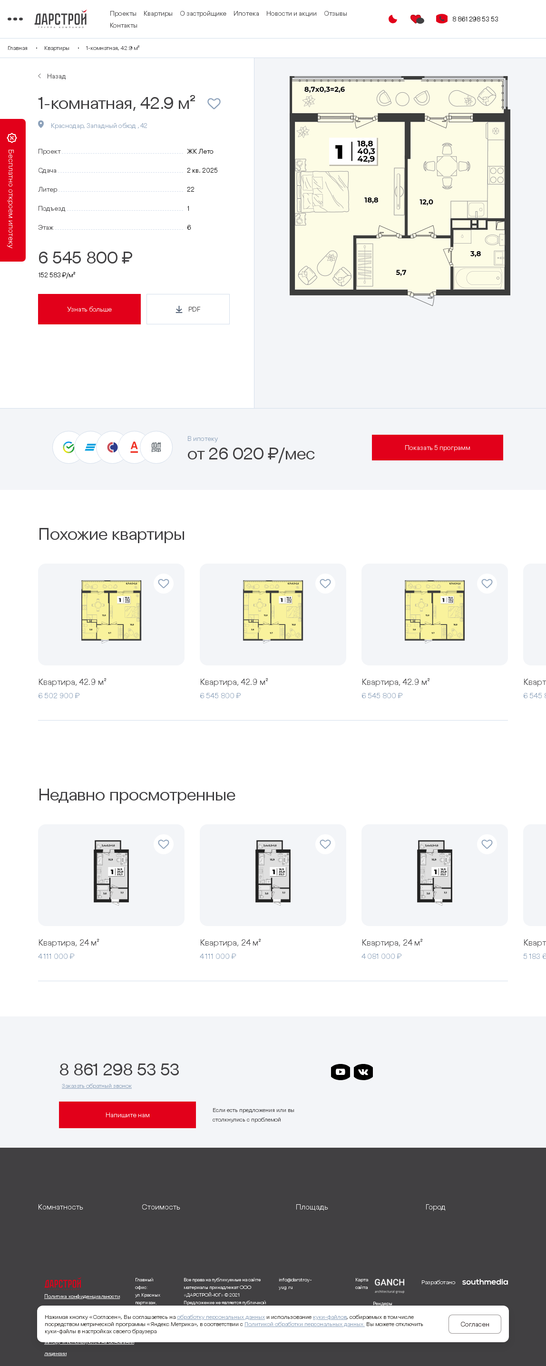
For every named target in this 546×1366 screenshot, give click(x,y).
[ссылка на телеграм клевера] (431, 1072)
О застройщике (241, 13)
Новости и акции (329, 13)
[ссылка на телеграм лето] (477, 1072)
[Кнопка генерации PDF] (188, 309)
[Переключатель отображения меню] (44, 19)
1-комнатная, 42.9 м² (143, 47)
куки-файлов (330, 1316)
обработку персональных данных (221, 1316)
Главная (48, 47)
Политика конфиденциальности (82, 1296)
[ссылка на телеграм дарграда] (409, 1072)
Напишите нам (128, 1115)
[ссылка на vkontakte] (363, 1072)
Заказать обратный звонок (97, 1085)
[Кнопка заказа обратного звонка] (448, 19)
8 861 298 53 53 (481, 19)
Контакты (192, 25)
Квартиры (196, 13)
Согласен (474, 1324)
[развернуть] (82, 1206)
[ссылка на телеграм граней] (454, 1072)
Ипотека (284, 13)
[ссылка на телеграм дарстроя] (386, 1072)
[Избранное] (422, 19)
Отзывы (159, 25)
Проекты (161, 13)
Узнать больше (89, 309)
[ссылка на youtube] (340, 1072)
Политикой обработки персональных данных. (304, 1323)
